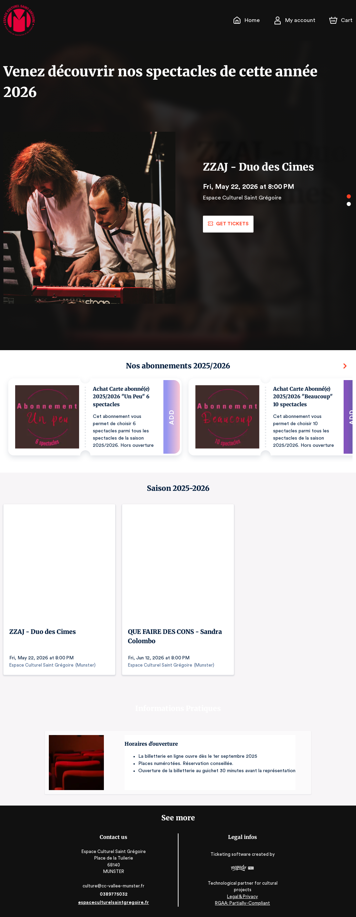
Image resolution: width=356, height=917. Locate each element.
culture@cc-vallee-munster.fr (115, 885)
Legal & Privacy (240, 896)
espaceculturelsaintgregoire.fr (115, 902)
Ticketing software (230, 856)
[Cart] (342, 20)
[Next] (345, 366)
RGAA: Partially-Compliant (241, 903)
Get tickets (228, 224)
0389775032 (115, 894)
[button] (95, 416)
